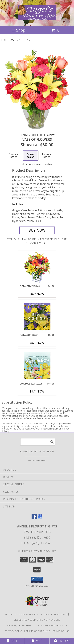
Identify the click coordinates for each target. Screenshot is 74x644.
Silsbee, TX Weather (19, 625)
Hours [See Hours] (62, 641)
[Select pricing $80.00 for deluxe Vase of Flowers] (30, 155)
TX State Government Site (50, 625)
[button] (37, 580)
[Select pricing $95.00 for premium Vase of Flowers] (46, 155)
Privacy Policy (14, 631)
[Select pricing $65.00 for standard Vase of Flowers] (14, 155)
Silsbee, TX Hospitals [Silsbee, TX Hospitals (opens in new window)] (54, 614)
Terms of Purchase (38, 631)
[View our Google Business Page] (39, 518)
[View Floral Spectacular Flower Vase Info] (37, 268)
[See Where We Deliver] (37, 460)
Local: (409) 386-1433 (37, 543)
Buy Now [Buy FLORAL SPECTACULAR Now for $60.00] (37, 294)
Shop (18, 30)
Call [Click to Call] (12, 641)
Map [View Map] (37, 641)
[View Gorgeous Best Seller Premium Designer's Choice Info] (37, 365)
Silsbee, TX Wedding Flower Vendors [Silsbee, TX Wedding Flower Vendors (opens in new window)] (37, 619)
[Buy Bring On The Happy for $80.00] (37, 230)
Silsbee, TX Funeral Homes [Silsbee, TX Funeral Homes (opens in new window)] (21, 614)
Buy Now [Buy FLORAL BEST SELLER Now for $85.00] (37, 342)
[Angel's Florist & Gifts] (37, 18)
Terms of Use (61, 631)
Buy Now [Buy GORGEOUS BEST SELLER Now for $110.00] (37, 391)
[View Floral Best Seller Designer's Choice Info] (37, 316)
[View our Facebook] (34, 518)
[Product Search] (37, 442)
